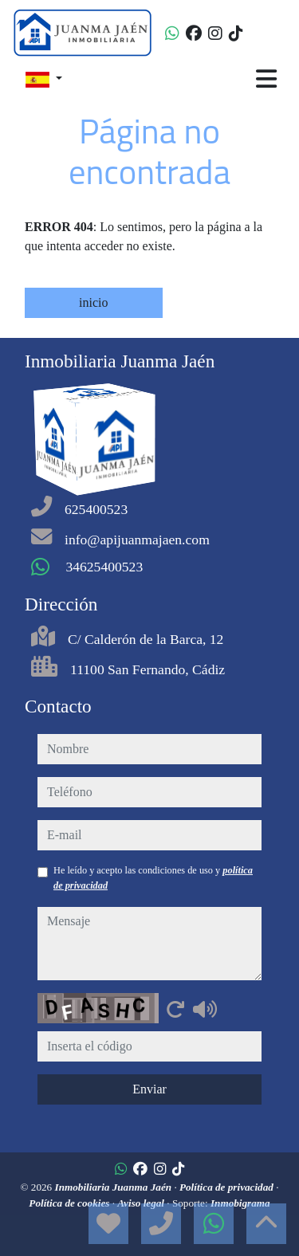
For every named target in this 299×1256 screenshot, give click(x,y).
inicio (93, 302)
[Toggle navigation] (266, 79)
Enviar (149, 1089)
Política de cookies (70, 1203)
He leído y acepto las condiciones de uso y (153, 877)
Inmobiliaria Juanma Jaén (115, 1187)
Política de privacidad (227, 1187)
